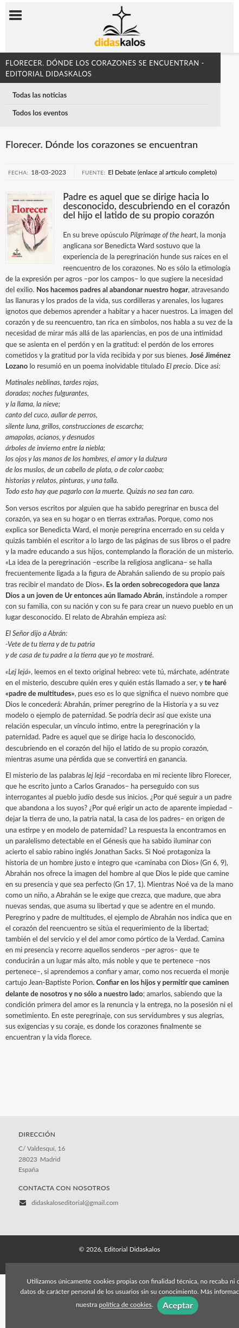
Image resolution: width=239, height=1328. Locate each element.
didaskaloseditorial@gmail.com (74, 1202)
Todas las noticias (39, 95)
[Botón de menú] (19, 16)
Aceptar (178, 1305)
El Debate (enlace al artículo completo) (162, 172)
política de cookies (125, 1305)
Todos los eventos (40, 112)
